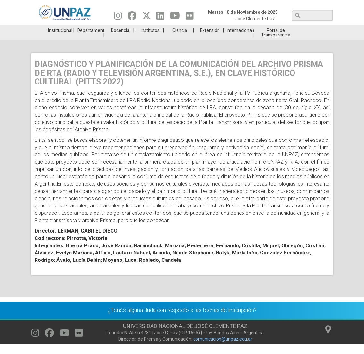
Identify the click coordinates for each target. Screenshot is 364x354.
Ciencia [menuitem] (179, 40)
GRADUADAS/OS (257, 30)
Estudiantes (206, 30)
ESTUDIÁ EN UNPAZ (106, 30)
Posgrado (307, 30)
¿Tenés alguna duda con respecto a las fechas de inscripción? (182, 320)
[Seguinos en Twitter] (146, 17)
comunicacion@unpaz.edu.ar (222, 348)
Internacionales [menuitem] (240, 40)
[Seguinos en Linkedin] (160, 17)
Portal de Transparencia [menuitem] (275, 42)
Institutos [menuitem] (150, 40)
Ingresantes (156, 30)
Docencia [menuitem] (120, 40)
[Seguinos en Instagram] (118, 17)
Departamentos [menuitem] (90, 40)
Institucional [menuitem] (60, 40)
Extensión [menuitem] (210, 40)
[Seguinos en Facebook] (132, 17)
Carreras (56, 30)
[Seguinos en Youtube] (175, 17)
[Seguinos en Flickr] (190, 17)
